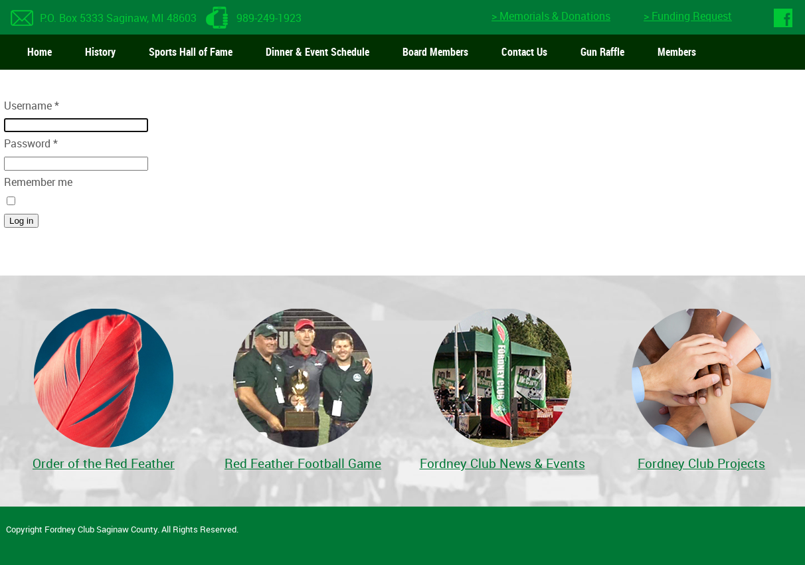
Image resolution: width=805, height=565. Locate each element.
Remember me (38, 182)
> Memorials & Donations (551, 16)
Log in (21, 221)
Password (31, 143)
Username (31, 105)
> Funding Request (688, 16)
